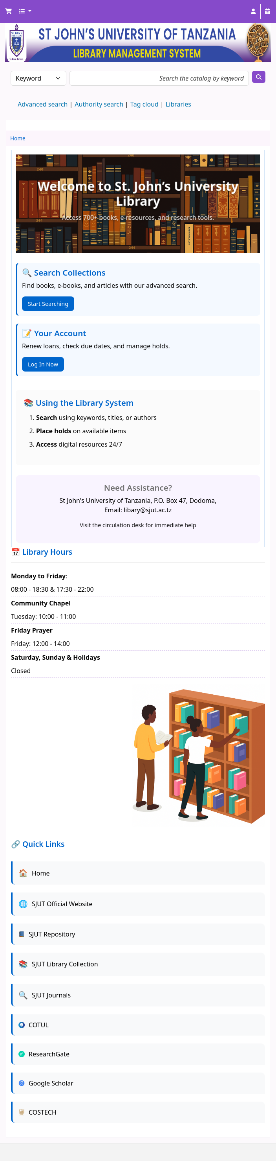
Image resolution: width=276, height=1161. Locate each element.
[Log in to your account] (253, 11)
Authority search (99, 104)
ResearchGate (43, 1054)
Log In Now (43, 364)
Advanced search (43, 104)
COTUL (33, 1025)
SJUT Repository (46, 934)
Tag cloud (144, 104)
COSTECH (37, 1112)
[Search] (258, 77)
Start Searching (48, 303)
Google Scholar (45, 1083)
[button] (8, 11)
